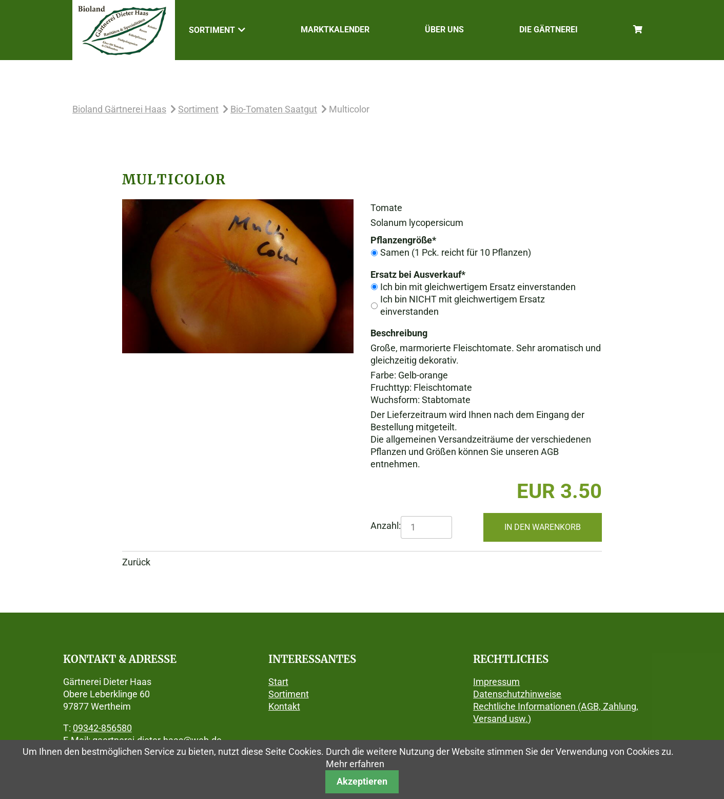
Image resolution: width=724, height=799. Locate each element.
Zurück (136, 562)
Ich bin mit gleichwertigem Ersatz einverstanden (478, 286)
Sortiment (198, 109)
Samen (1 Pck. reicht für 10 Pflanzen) (455, 252)
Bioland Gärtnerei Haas (119, 109)
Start (278, 681)
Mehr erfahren (355, 763)
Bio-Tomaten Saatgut (273, 109)
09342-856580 (102, 727)
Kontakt (284, 706)
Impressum (496, 681)
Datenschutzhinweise (517, 694)
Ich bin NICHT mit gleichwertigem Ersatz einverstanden (462, 305)
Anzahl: (385, 525)
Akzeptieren (362, 781)
